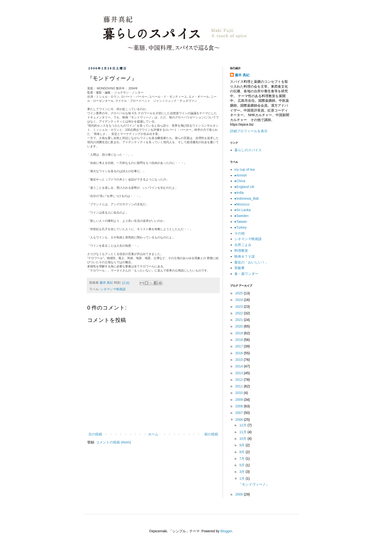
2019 (239, 333)
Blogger (226, 531)
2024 (239, 300)
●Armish (240, 175)
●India (239, 193)
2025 (239, 293)
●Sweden (241, 216)
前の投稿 (211, 434)
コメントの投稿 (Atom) (113, 442)
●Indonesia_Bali (246, 198)
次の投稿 (95, 434)
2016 (239, 353)
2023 (239, 307)
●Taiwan (240, 222)
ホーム (153, 434)
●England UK (244, 187)
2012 (239, 380)
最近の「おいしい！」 (251, 262)
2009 (239, 400)
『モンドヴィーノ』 (254, 484)
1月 (242, 478)
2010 (239, 393)
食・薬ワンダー (246, 274)
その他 (239, 233)
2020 (239, 326)
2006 (239, 419)
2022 (239, 313)
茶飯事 (239, 268)
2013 (239, 373)
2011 (239, 386)
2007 (239, 413)
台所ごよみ (242, 245)
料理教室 (241, 251)
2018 (239, 340)
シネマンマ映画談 (113, 289)
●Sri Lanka (242, 210)
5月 (242, 465)
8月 (242, 452)
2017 (239, 346)
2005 (239, 494)
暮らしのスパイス (248, 150)
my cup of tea (244, 169)
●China (239, 181)
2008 (239, 406)
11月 (243, 432)
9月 (242, 445)
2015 (239, 360)
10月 (243, 438)
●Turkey (240, 227)
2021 (239, 320)
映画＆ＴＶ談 (244, 256)
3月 (242, 472)
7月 (242, 458)
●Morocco (241, 204)
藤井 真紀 (242, 75)
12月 (243, 425)
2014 (239, 366)
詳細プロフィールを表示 (248, 131)
